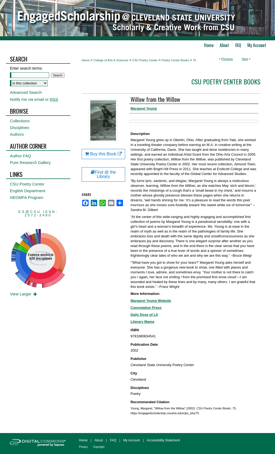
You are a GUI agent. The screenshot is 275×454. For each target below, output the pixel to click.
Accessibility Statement (163, 440)
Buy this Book (103, 154)
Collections (20, 121)
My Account (131, 440)
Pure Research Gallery (30, 162)
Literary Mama (142, 322)
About (99, 440)
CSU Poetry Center (145, 60)
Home (85, 60)
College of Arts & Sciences (110, 60)
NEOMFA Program (26, 197)
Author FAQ (20, 155)
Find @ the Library (103, 174)
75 (194, 60)
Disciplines (19, 127)
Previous (227, 58)
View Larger (24, 294)
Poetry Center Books (175, 60)
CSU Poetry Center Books (225, 81)
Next (245, 58)
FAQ (113, 440)
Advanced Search (26, 92)
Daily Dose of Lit (144, 315)
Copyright (98, 446)
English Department (27, 190)
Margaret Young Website (151, 301)
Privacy (83, 446)
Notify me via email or (34, 99)
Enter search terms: (26, 68)
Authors (17, 134)
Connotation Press (146, 308)
